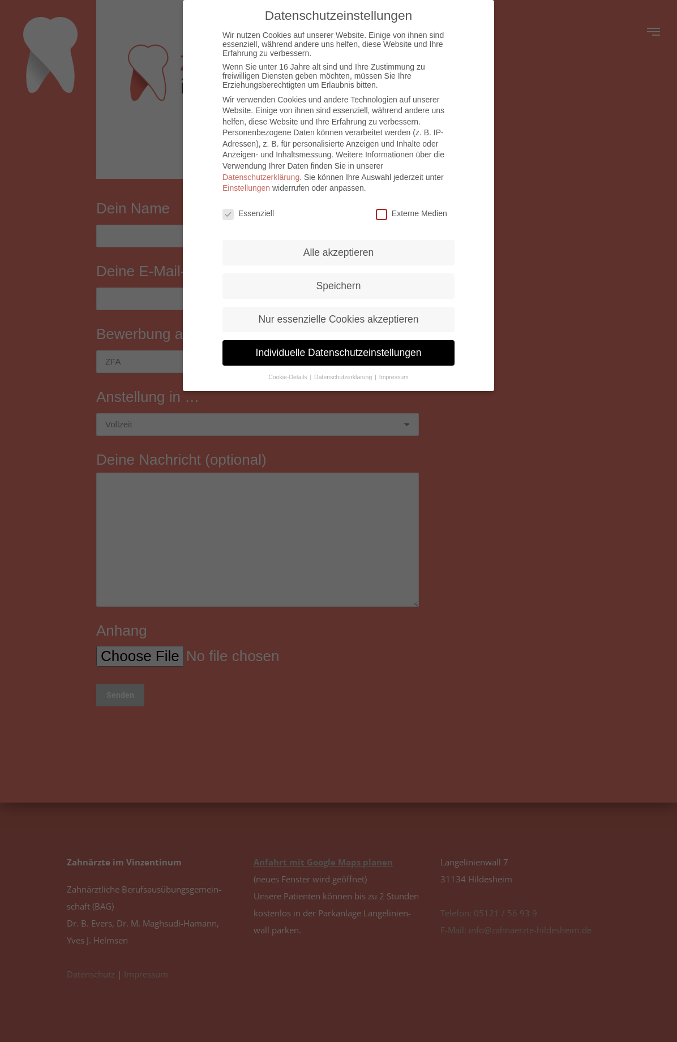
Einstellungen (246, 187)
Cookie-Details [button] (288, 377)
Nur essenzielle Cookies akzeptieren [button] (338, 319)
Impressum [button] (394, 377)
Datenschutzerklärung (260, 177)
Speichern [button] (338, 285)
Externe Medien (411, 213)
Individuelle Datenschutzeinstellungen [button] (339, 352)
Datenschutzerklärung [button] (344, 377)
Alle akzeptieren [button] (338, 252)
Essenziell (248, 213)
